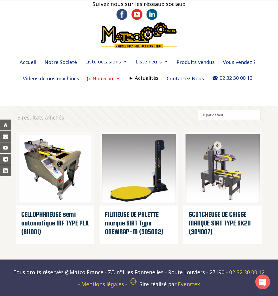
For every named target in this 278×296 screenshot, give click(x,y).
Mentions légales (102, 284)
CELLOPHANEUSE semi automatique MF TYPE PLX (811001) (55, 223)
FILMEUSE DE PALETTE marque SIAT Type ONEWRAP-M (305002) (134, 223)
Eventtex (189, 284)
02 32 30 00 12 (247, 272)
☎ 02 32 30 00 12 (232, 78)
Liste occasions (106, 61)
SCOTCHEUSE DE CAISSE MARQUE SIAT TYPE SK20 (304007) (220, 223)
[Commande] (229, 115)
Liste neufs (152, 61)
